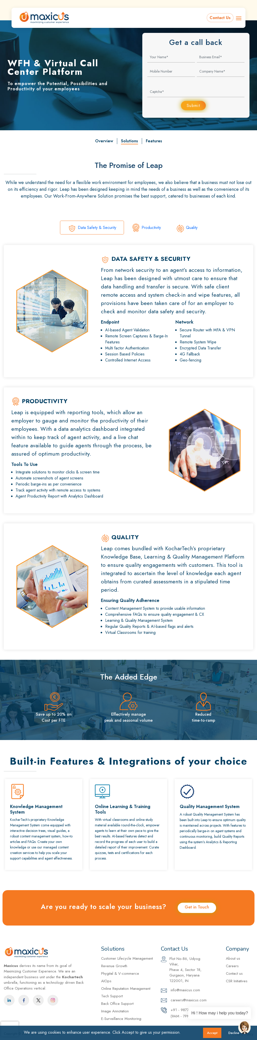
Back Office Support (117, 1004)
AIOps (106, 981)
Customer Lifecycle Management (127, 958)
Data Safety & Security (92, 228)
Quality (187, 228)
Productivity (146, 228)
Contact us (234, 973)
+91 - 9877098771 (211, 4)
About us (233, 958)
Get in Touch (197, 907)
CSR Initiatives (236, 981)
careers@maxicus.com (184, 1000)
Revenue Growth (114, 966)
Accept (212, 1032)
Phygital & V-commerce (120, 973)
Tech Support (112, 996)
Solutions (129, 141)
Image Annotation (115, 1011)
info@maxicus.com (169, 4)
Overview (104, 141)
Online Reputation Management (125, 989)
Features (154, 141)
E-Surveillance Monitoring (121, 1019)
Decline (233, 1032)
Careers (246, 4)
